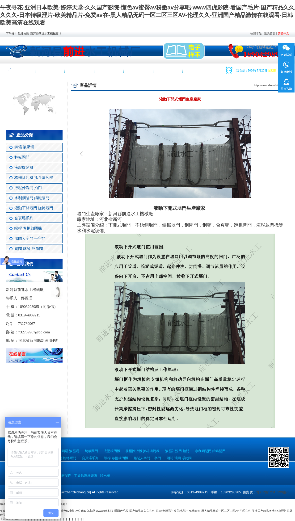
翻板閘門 (22, 157)
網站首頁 (20, 71)
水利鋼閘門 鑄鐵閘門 (31, 198)
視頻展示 (138, 71)
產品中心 (79, 71)
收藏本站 (256, 33)
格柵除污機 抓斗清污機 (33, 178)
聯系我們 (168, 71)
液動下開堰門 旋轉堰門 (33, 208)
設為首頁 (269, 33)
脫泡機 (105, 476)
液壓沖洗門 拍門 (28, 188)
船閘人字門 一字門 (30, 238)
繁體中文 (283, 33)
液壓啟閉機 (23, 167)
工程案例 (109, 71)
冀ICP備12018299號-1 (272, 492)
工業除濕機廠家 (85, 476)
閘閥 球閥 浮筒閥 (28, 249)
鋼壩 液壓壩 (24, 147)
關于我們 (50, 71)
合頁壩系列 (23, 218)
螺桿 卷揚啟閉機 (28, 228)
